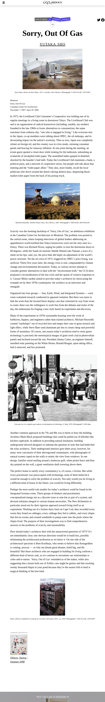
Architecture (56, 19)
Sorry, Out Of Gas (52, 33)
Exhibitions (66, 19)
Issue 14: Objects (41, 19)
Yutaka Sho (52, 43)
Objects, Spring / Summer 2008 (18, 649)
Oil (52, 24)
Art (50, 19)
